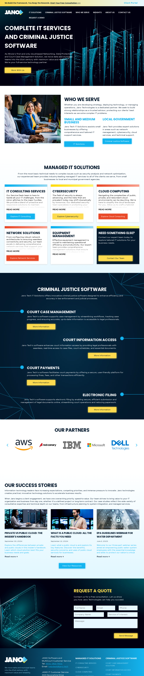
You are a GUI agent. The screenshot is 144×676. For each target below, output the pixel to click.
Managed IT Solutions (88, 658)
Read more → (11, 556)
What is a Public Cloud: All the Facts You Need (71, 534)
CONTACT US (124, 12)
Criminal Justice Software (121, 658)
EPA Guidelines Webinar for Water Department (115, 534)
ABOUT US (110, 12)
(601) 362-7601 (54, 664)
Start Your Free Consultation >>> (65, 3)
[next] (136, 445)
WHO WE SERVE (82, 12)
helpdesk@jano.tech (58, 666)
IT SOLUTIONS (35, 12)
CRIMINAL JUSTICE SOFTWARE (58, 12)
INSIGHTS (97, 12)
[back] (7, 445)
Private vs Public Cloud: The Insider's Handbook (23, 534)
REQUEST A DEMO (37, 17)
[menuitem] (130, 3)
